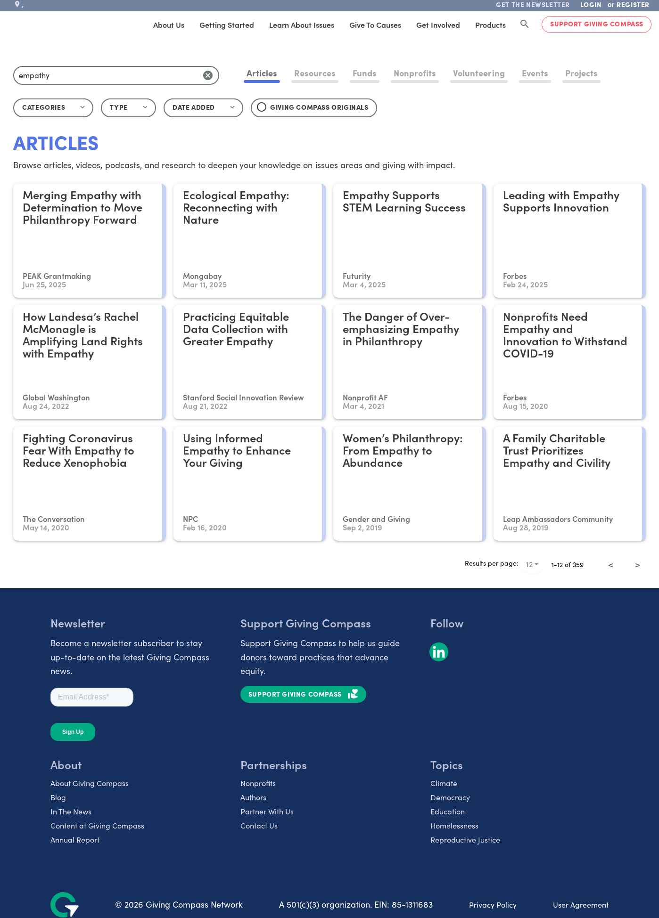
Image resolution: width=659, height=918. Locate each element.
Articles (262, 73)
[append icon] (208, 75)
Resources (315, 73)
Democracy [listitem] (450, 797)
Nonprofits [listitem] (258, 783)
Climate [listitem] (443, 783)
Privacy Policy (493, 905)
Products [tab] (490, 24)
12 (529, 564)
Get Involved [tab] (438, 24)
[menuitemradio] (624, 557)
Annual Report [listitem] (74, 840)
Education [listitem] (447, 811)
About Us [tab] (168, 24)
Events (535, 73)
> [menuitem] (637, 564)
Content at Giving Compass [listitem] (97, 825)
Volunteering (478, 73)
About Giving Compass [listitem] (89, 783)
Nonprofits (415, 73)
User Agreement (581, 905)
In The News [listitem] (70, 811)
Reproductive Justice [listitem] (465, 840)
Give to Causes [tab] (375, 24)
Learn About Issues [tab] (301, 24)
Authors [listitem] (253, 797)
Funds (365, 73)
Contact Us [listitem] (259, 825)
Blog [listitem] (58, 797)
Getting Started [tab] (226, 24)
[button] (128, 107)
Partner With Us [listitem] (267, 811)
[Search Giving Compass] (524, 24)
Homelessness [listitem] (454, 825)
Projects (581, 73)
